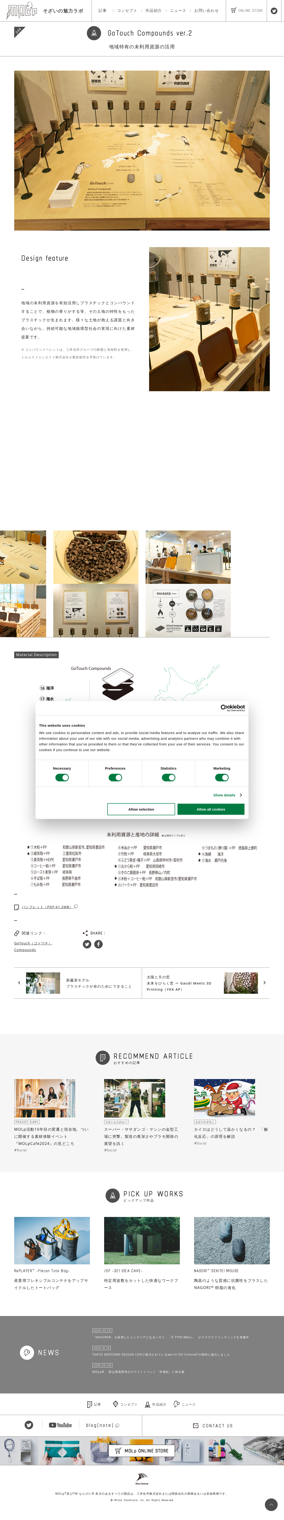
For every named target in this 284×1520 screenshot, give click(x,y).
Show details (224, 795)
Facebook (98, 944)
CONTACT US (217, 1435)
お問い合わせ (206, 10)
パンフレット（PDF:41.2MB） (47, 907)
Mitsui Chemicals (142, 1490)
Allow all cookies (211, 809)
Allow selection (141, 809)
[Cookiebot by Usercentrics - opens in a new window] (224, 708)
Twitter (87, 944)
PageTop (270, 1506)
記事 (102, 10)
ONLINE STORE (247, 10)
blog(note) (100, 1435)
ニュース (178, 10)
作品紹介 (154, 10)
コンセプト (127, 10)
